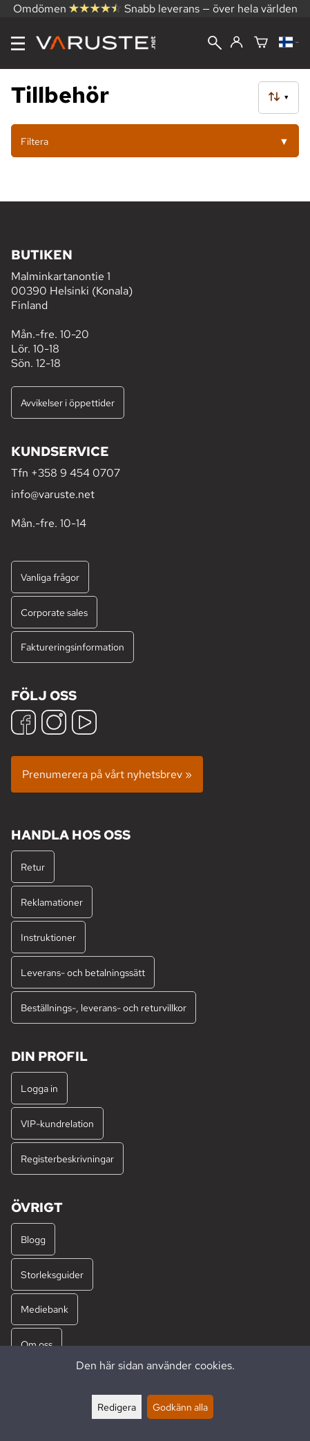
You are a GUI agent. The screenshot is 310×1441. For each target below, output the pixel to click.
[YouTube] (84, 724)
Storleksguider (52, 1274)
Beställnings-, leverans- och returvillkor (103, 1007)
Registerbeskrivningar (67, 1158)
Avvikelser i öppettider (68, 402)
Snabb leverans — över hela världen (211, 8)
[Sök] (215, 44)
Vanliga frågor (50, 577)
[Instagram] (53, 724)
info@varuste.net (53, 494)
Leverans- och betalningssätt (83, 972)
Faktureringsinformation (72, 646)
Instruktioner (48, 937)
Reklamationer (52, 901)
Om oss (36, 1344)
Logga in (39, 1088)
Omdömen (67, 8)
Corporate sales (54, 612)
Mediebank (44, 1308)
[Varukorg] (261, 43)
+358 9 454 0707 (75, 473)
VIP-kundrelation (57, 1123)
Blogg (33, 1239)
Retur (33, 866)
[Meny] (18, 43)
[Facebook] (23, 724)
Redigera (116, 1406)
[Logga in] (236, 42)
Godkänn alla (180, 1406)
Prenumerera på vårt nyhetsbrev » (107, 774)
